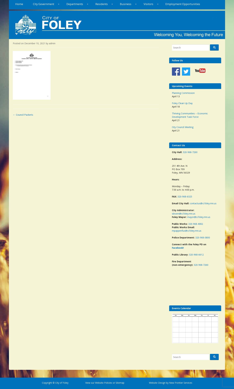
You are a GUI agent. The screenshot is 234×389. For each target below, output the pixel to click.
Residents (101, 4)
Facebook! (178, 247)
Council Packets (23, 114)
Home (19, 4)
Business (125, 4)
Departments (74, 4)
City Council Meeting (182, 127)
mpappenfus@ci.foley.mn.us (186, 230)
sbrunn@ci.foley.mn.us (183, 213)
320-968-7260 (190, 152)
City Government (43, 4)
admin (52, 43)
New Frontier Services (180, 382)
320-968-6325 (184, 196)
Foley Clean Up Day (182, 103)
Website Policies (103, 382)
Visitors (148, 4)
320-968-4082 (195, 223)
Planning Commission (183, 92)
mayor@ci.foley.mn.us (198, 217)
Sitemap (119, 382)
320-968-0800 (202, 237)
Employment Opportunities (182, 4)
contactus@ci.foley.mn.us (203, 203)
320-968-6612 (196, 254)
